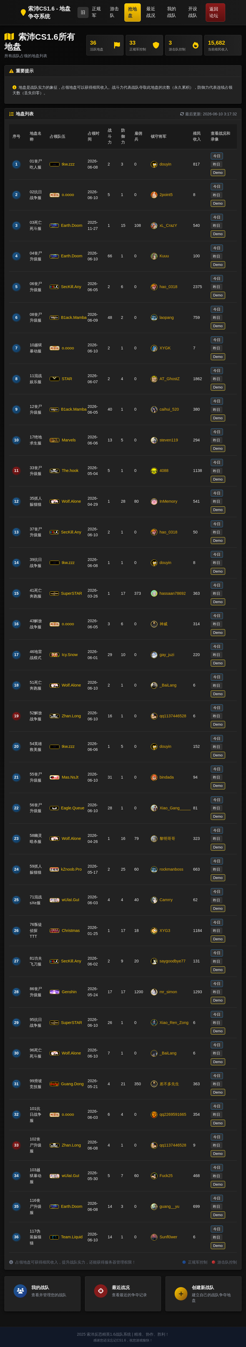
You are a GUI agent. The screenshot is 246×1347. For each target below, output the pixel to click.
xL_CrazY (164, 225)
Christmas (65, 930)
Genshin (63, 992)
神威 (159, 624)
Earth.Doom (65, 225)
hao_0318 (164, 287)
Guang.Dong (65, 1084)
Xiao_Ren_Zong (169, 1022)
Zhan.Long (65, 716)
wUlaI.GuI (64, 900)
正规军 (96, 12)
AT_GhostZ (165, 379)
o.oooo (62, 194)
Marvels (63, 440)
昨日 (216, 164)
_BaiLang (164, 685)
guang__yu (165, 1206)
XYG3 (160, 930)
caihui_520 (165, 409)
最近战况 (150, 12)
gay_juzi (162, 655)
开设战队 (192, 12)
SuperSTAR (65, 593)
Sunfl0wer (164, 1237)
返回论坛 (213, 12)
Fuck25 (162, 1176)
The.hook (64, 470)
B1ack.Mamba (65, 317)
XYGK (161, 348)
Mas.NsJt (64, 777)
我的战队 (171, 12)
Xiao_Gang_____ (169, 808)
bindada (162, 777)
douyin (161, 164)
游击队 (114, 12)
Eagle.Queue (65, 808)
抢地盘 (132, 12)
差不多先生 (165, 1084)
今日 (216, 156)
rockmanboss (167, 869)
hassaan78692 (168, 593)
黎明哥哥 (163, 838)
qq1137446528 (168, 716)
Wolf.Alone (65, 501)
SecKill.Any (65, 286)
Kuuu (160, 256)
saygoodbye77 (168, 961)
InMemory (164, 501)
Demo (218, 173)
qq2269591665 (168, 1114)
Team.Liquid (65, 1237)
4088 (160, 470)
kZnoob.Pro (65, 869)
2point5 (162, 195)
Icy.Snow (63, 654)
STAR (61, 379)
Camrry (162, 900)
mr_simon (164, 992)
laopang (162, 317)
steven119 (164, 440)
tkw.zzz (62, 164)
